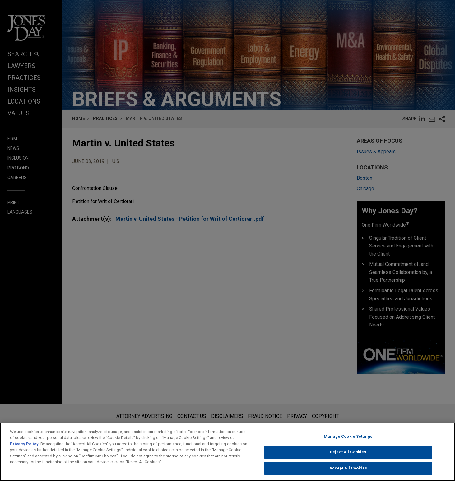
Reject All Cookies (348, 455)
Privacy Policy (24, 447)
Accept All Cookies (348, 471)
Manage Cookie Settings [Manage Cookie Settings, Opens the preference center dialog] (348, 440)
